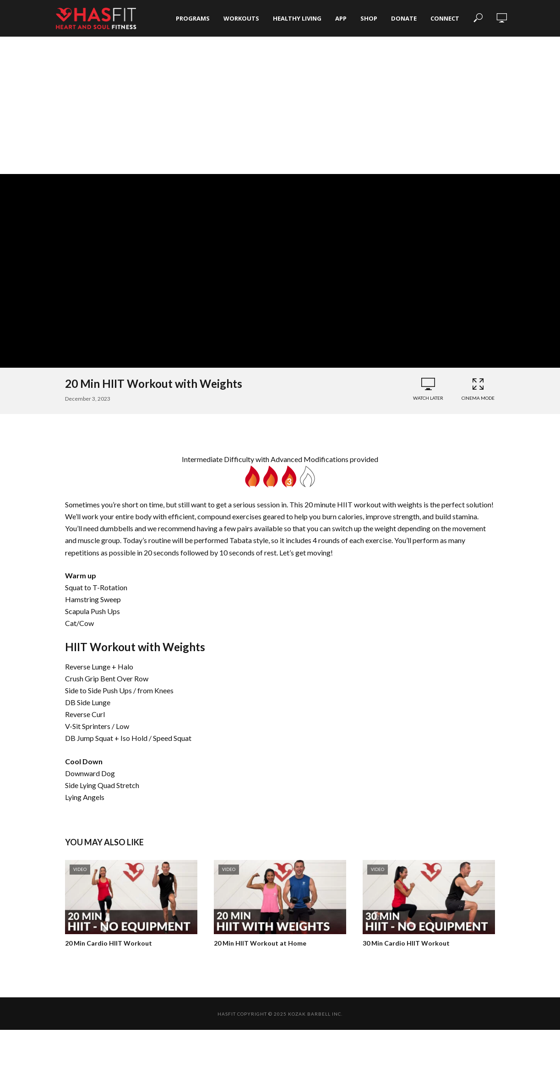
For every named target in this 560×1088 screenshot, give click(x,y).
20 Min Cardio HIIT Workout (108, 943)
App (341, 18)
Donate (404, 18)
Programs (193, 18)
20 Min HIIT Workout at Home (260, 943)
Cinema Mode (478, 389)
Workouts (241, 18)
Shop (368, 18)
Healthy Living (297, 18)
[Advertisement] (280, 105)
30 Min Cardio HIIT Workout (406, 943)
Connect (444, 18)
